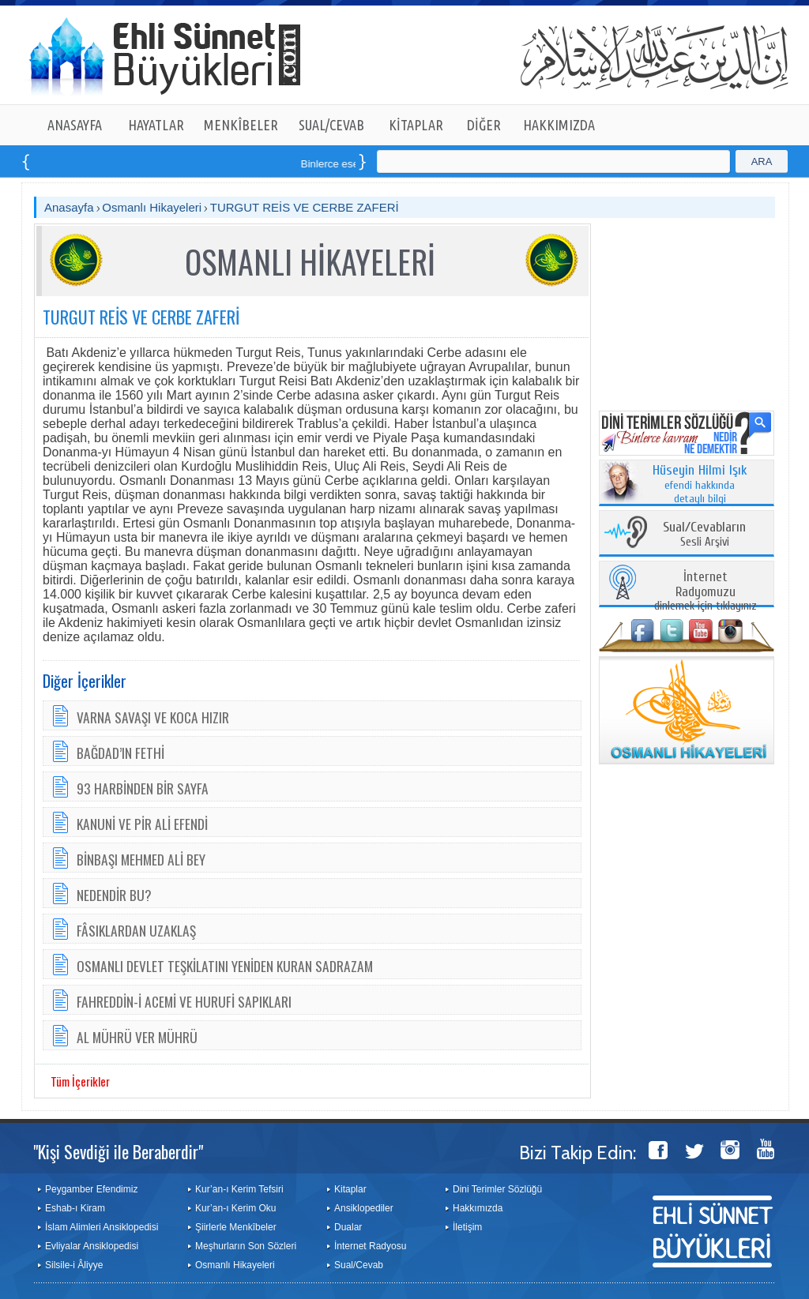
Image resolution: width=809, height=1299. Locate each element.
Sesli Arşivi (704, 535)
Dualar (348, 1227)
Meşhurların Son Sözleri (245, 1246)
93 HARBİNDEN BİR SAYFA (143, 788)
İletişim (467, 1227)
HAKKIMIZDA (559, 125)
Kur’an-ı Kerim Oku (235, 1208)
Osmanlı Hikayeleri (151, 207)
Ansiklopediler (363, 1208)
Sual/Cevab (358, 1265)
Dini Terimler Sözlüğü (497, 1189)
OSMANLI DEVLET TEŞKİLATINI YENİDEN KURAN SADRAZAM (225, 965)
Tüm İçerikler (80, 1081)
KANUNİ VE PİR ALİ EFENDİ (142, 823)
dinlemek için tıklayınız (705, 592)
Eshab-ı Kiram (75, 1208)
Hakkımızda (477, 1208)
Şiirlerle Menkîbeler (236, 1227)
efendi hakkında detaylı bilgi (700, 484)
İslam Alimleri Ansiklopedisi (101, 1227)
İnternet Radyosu (370, 1246)
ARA (762, 161)
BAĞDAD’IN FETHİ (120, 752)
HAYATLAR (156, 125)
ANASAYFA (74, 125)
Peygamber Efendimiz (91, 1189)
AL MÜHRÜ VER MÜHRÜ (137, 1037)
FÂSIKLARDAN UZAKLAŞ (136, 930)
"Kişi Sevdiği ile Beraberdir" (118, 1151)
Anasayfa (69, 207)
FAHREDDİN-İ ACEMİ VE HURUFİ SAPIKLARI (184, 1001)
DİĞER (484, 125)
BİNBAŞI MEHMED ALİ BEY (141, 859)
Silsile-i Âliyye (74, 1265)
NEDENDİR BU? (114, 894)
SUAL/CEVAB (331, 125)
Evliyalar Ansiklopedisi (91, 1246)
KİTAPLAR (416, 125)
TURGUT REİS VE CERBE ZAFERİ (304, 207)
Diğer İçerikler (84, 681)
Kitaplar (350, 1189)
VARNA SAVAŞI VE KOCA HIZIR (153, 717)
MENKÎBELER (241, 125)
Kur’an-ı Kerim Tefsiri (239, 1189)
